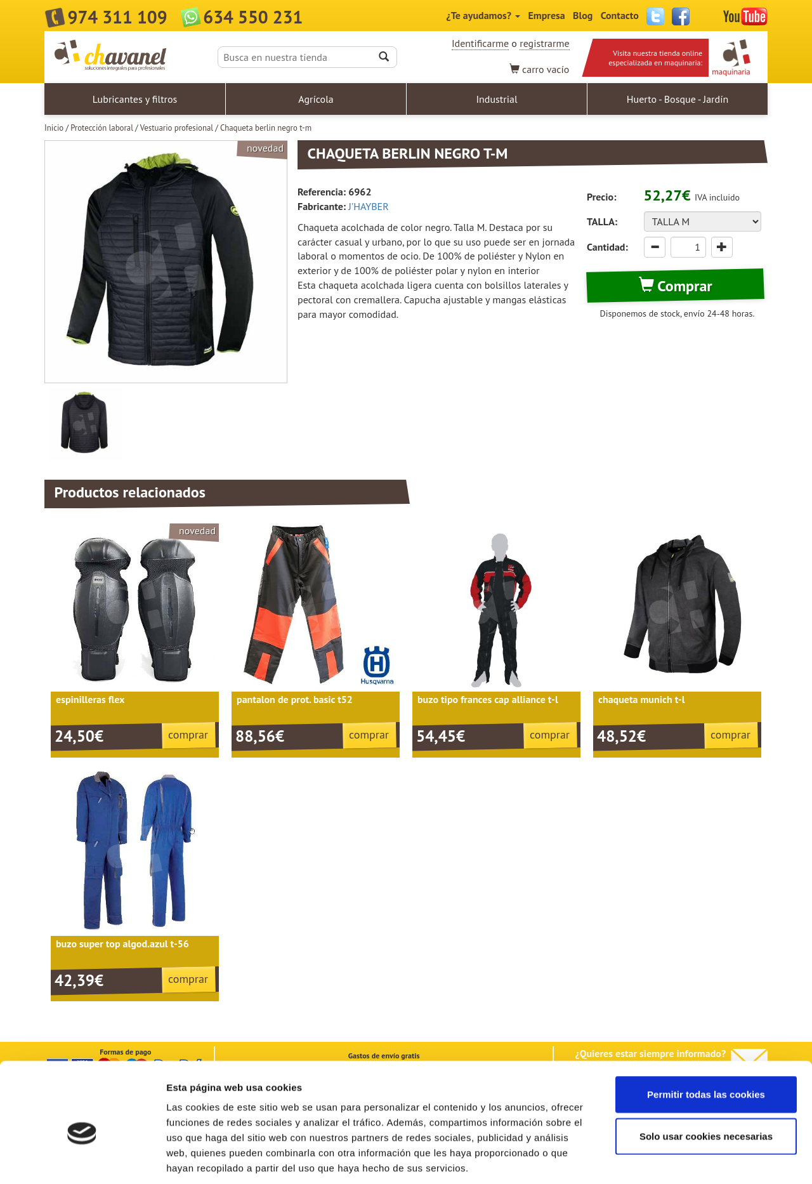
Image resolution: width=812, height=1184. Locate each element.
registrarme (544, 43)
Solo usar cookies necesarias (706, 1075)
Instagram (707, 16)
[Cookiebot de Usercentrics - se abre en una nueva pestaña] (82, 1159)
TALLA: (602, 221)
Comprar (675, 286)
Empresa (546, 15)
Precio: (601, 196)
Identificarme (480, 43)
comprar (188, 734)
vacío (539, 69)
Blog (583, 15)
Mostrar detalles (682, 1159)
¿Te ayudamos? (483, 15)
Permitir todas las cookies (706, 1034)
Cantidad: (607, 246)
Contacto (620, 15)
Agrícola (316, 99)
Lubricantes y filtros (135, 99)
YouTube (745, 16)
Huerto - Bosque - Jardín (677, 99)
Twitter (655, 16)
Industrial (496, 99)
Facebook (681, 16)
